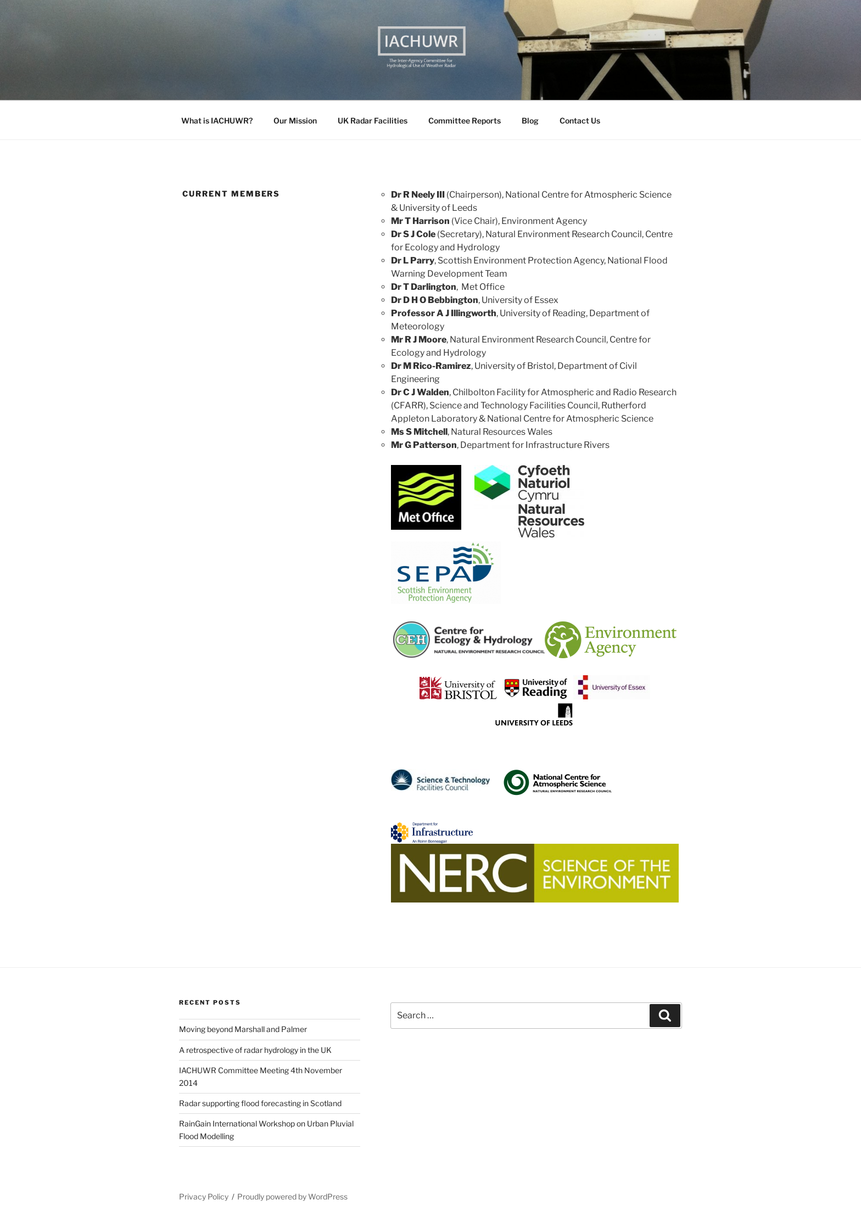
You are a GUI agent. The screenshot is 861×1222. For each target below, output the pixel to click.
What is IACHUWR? (217, 120)
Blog (530, 120)
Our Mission (295, 120)
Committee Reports (464, 120)
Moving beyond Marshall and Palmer (243, 1029)
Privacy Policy (203, 1196)
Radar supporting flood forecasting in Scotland (260, 1103)
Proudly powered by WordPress (292, 1196)
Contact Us (580, 120)
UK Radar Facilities (372, 120)
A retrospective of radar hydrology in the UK (255, 1050)
